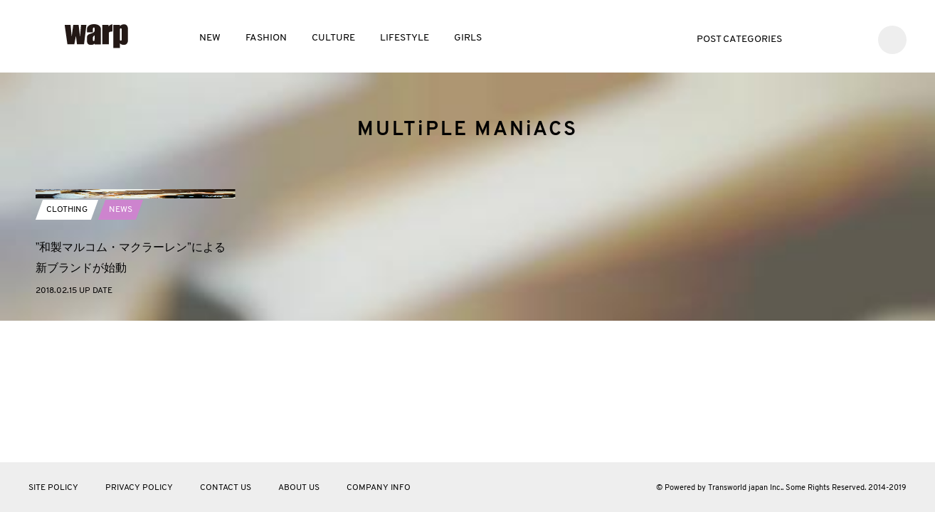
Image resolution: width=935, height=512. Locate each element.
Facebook (833, 38)
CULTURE (333, 38)
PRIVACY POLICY (139, 488)
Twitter (811, 38)
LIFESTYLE (404, 38)
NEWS (120, 346)
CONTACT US (225, 488)
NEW (210, 38)
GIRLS (468, 38)
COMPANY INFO (379, 488)
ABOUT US (298, 488)
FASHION (266, 38)
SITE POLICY (53, 488)
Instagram (854, 38)
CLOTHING (67, 346)
